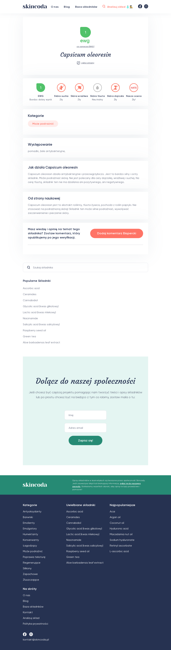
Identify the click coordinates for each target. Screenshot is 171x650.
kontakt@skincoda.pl (36, 639)
